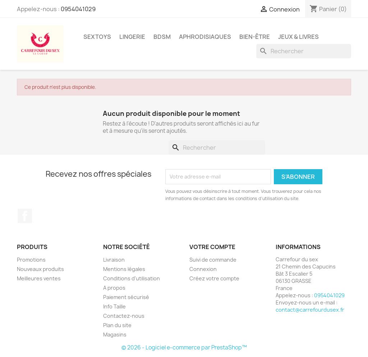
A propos (114, 287)
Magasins (114, 334)
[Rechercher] (303, 51)
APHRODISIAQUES (205, 37)
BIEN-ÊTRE (254, 37)
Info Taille (114, 306)
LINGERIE (132, 37)
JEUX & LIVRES (298, 37)
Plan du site (117, 325)
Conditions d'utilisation (131, 278)
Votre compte (212, 247)
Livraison (114, 259)
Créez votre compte (214, 278)
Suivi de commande (212, 259)
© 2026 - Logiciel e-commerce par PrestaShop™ (184, 347)
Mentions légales (124, 269)
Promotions (31, 259)
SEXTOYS (97, 37)
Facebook (25, 216)
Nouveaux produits (40, 269)
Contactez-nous (123, 315)
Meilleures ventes (39, 278)
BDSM (162, 37)
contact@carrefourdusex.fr (310, 309)
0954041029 (78, 9)
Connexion (203, 269)
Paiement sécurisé (126, 297)
